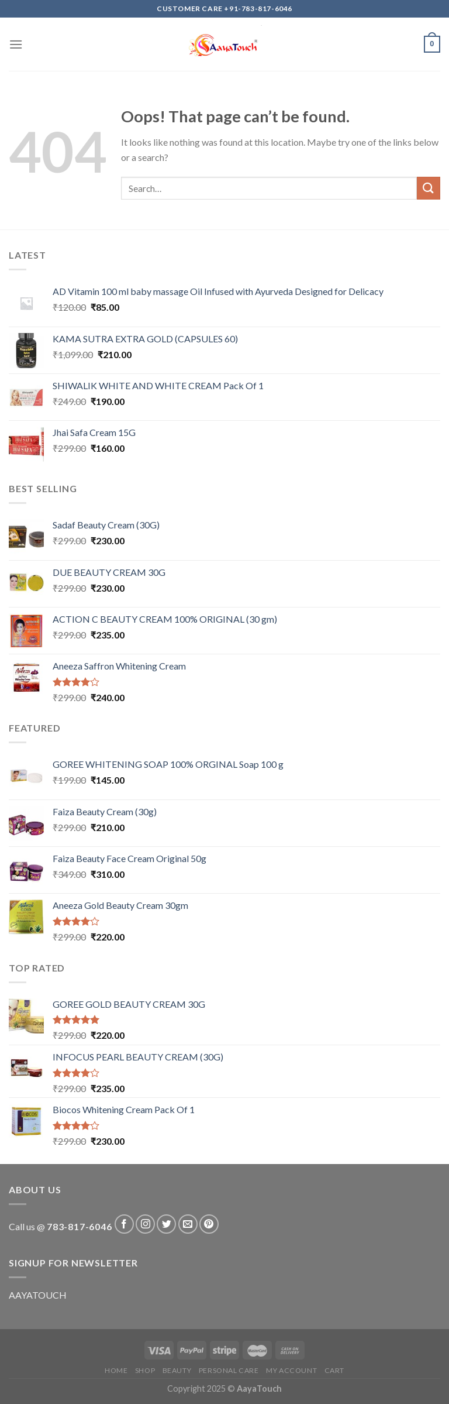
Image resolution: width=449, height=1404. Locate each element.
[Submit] (428, 188)
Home (116, 1370)
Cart (334, 1370)
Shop (145, 1370)
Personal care (229, 1370)
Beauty (177, 1370)
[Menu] (16, 44)
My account (291, 1370)
